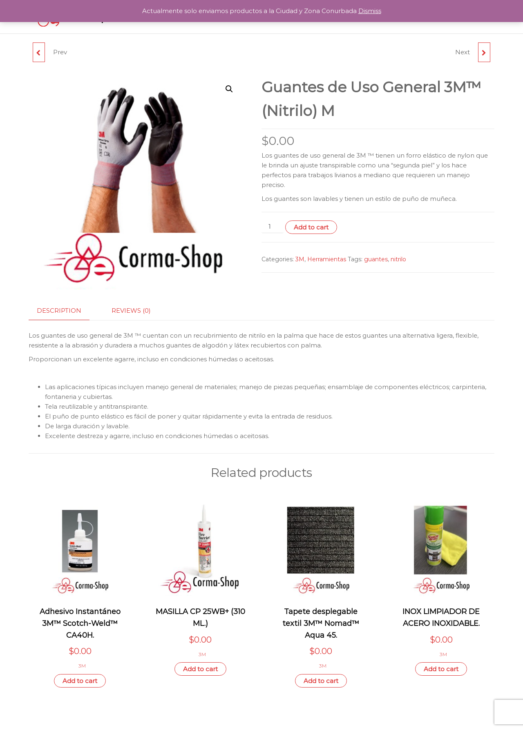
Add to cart (311, 227)
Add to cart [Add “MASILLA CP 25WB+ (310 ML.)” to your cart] (200, 669)
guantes (376, 259)
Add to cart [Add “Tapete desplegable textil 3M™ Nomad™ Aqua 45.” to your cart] (321, 681)
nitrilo (398, 259)
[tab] (65, 311)
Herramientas (326, 259)
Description (59, 310)
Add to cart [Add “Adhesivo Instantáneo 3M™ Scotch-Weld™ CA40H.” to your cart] (80, 681)
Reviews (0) (131, 310)
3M (299, 259)
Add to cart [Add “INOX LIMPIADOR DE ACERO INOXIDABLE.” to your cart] (441, 669)
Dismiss (369, 11)
